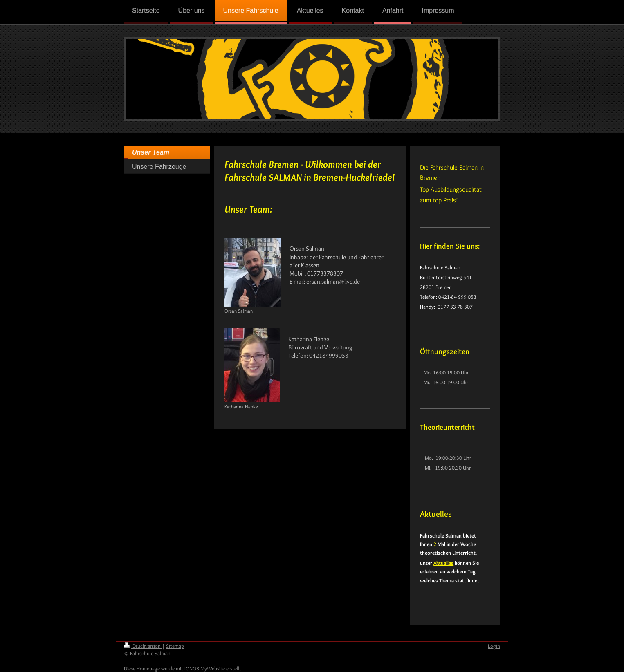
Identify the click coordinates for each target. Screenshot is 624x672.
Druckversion (143, 646)
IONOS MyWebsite (204, 668)
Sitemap (175, 646)
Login (494, 646)
